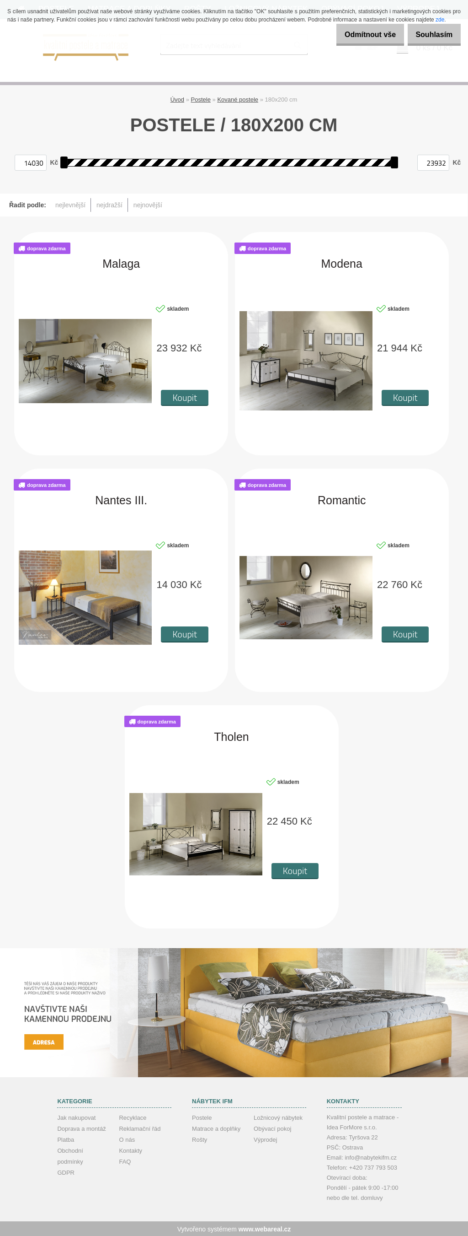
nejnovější (147, 204)
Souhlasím (430, 34)
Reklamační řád (139, 1127)
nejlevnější (70, 204)
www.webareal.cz (265, 1228)
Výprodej (265, 1138)
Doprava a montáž (81, 1127)
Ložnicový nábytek (278, 1116)
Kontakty (130, 1149)
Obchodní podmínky (70, 1155)
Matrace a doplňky (216, 1127)
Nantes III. (121, 500)
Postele (201, 98)
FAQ (125, 1160)
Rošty (199, 1138)
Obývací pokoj (272, 1127)
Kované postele (237, 98)
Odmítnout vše (360, 34)
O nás (127, 1138)
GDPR (65, 1171)
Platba (65, 1138)
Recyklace (132, 1116)
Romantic (342, 500)
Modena (341, 263)
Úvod (177, 98)
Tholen (231, 736)
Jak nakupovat (76, 1116)
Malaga (121, 263)
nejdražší (109, 204)
